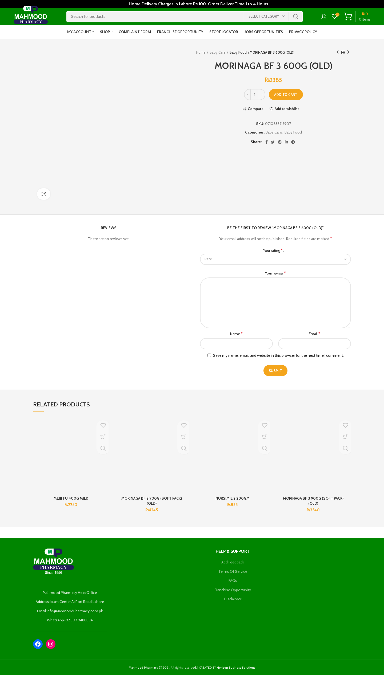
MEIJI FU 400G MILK (71, 505)
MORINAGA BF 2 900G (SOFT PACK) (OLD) (151, 508)
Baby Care (218, 59)
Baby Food (238, 59)
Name (236, 340)
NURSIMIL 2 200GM (232, 505)
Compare (255, 115)
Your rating (273, 257)
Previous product (337, 59)
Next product (348, 59)
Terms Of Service (232, 578)
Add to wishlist (287, 115)
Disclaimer (232, 606)
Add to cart (285, 101)
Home (201, 59)
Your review (275, 280)
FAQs (233, 587)
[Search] (184, 20)
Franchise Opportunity (233, 596)
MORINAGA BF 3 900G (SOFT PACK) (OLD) (313, 508)
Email (314, 340)
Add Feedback (232, 569)
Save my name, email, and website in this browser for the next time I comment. (278, 362)
